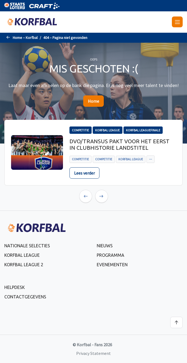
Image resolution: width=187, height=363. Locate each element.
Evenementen (112, 264)
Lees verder (84, 173)
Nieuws (105, 245)
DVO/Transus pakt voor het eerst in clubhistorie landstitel (119, 144)
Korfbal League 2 (23, 264)
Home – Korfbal (25, 37)
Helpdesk (14, 287)
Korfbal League (22, 255)
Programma (110, 255)
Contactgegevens (25, 296)
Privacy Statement (93, 353)
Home (93, 101)
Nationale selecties (27, 245)
